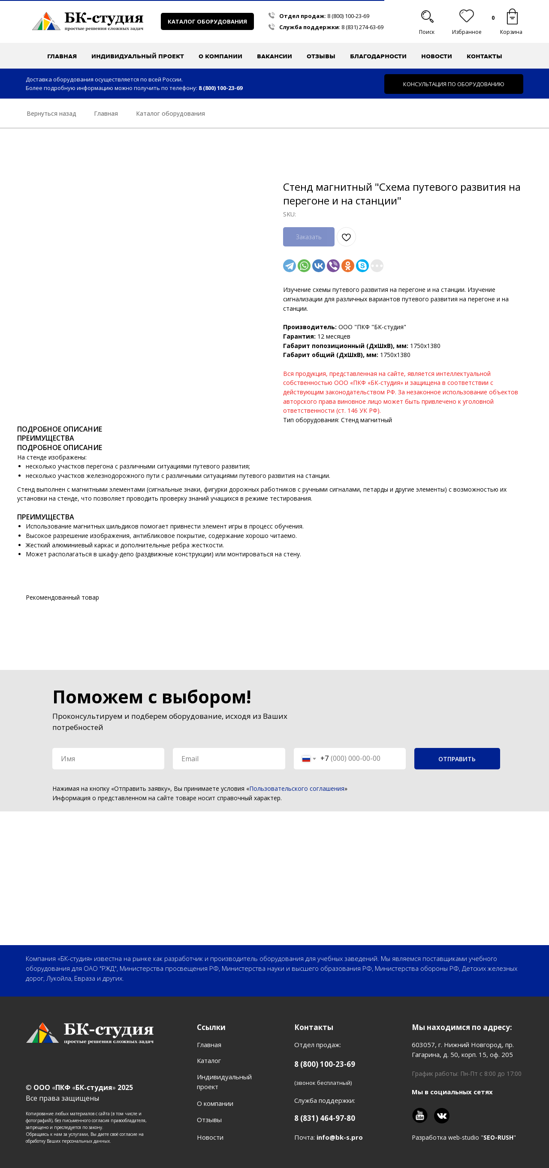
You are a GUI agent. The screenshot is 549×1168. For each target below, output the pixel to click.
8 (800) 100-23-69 (348, 16)
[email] (229, 758)
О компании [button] (220, 56)
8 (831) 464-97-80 (324, 1118)
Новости (436, 56)
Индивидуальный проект (137, 56)
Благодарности (378, 56)
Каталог (209, 1060)
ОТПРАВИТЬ (457, 759)
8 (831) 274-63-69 (362, 27)
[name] (108, 758)
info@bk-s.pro (340, 1137)
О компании (215, 1103)
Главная (62, 56)
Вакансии (274, 56)
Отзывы (321, 56)
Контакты (484, 56)
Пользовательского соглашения (296, 788)
